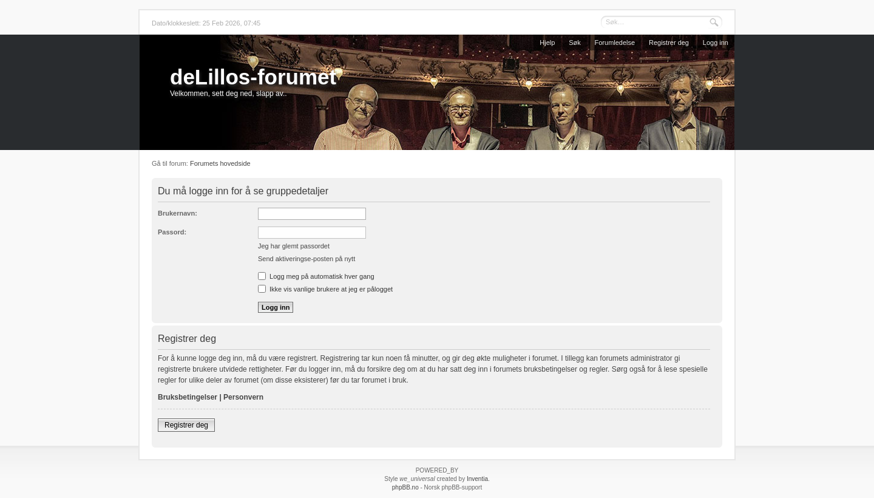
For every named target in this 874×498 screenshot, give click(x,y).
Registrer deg (669, 42)
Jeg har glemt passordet (294, 246)
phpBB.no (405, 487)
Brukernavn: (177, 213)
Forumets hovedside (220, 163)
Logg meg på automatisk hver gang (316, 276)
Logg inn (715, 42)
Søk (575, 42)
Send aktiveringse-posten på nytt (306, 258)
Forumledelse (615, 42)
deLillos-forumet (253, 77)
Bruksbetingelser (187, 397)
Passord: (172, 232)
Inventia (477, 479)
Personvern (243, 397)
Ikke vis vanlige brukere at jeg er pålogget (325, 289)
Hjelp (547, 42)
